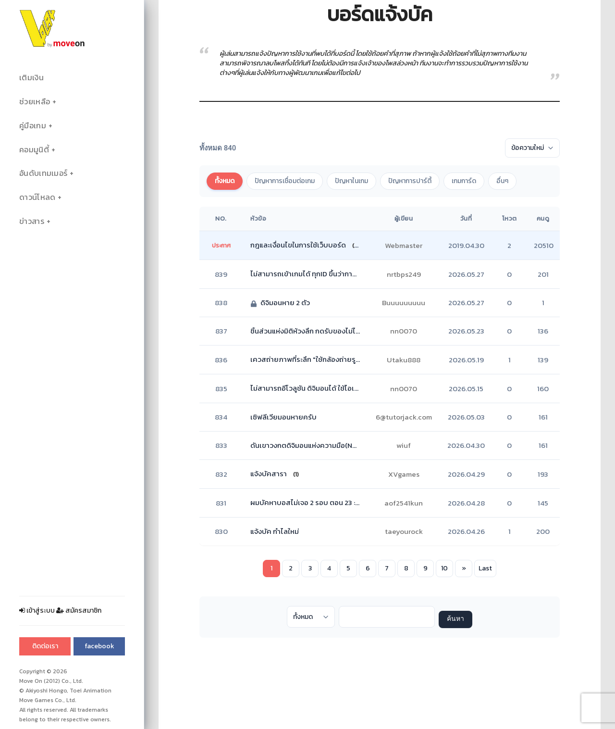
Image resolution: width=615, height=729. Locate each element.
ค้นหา (455, 619)
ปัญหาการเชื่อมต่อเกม (285, 181)
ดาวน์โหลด (37, 197)
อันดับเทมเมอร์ (43, 173)
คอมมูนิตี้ (34, 149)
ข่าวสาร (31, 221)
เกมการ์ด (464, 181)
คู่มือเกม (32, 125)
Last (485, 568)
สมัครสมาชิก (78, 610)
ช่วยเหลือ (34, 101)
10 (444, 568)
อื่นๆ (502, 181)
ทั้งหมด (224, 181)
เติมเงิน (31, 77)
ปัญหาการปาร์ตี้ (409, 181)
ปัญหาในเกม (351, 181)
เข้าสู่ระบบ (37, 610)
